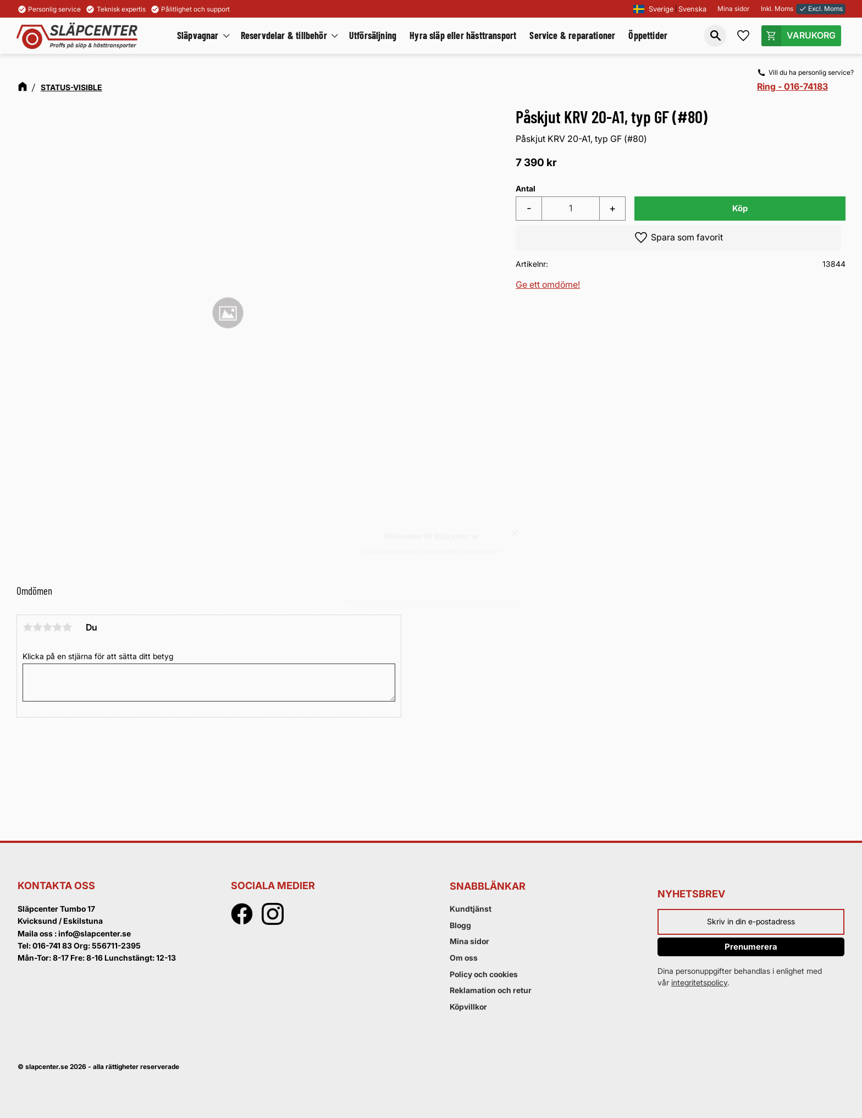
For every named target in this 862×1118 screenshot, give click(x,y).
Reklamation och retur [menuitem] (491, 990)
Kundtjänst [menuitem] (470, 908)
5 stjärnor (67, 627)
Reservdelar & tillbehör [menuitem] (284, 35)
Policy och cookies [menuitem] (484, 974)
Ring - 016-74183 (792, 86)
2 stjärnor (37, 627)
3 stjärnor (47, 627)
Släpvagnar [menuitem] (198, 35)
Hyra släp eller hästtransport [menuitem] (463, 35)
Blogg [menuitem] (460, 925)
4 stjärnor (57, 627)
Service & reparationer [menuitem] (572, 35)
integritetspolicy (699, 982)
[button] (715, 36)
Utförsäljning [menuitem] (372, 35)
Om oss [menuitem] (464, 957)
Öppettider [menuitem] (647, 35)
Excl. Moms (821, 8)
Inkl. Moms (777, 8)
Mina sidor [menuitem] (469, 941)
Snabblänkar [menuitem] (488, 886)
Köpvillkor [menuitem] (468, 1006)
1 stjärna (27, 627)
